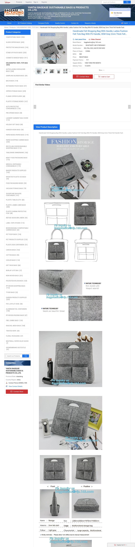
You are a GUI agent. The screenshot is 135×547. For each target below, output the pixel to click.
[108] (16, 310)
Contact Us (74, 23)
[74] (16, 188)
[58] (14, 304)
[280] (16, 206)
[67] (16, 315)
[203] (16, 52)
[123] (16, 239)
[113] (16, 147)
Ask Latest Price (80, 39)
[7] (17, 342)
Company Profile (43, 23)
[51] (16, 245)
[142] (16, 171)
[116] (17, 119)
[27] (14, 336)
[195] (17, 47)
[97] (16, 86)
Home (9, 23)
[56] (15, 130)
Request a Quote (90, 23)
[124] (14, 320)
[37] (14, 270)
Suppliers (29, 2)
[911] (17, 58)
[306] (15, 37)
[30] (12, 331)
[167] (17, 101)
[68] (15, 96)
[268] (15, 70)
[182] (17, 152)
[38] (14, 113)
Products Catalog (25, 23)
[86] (13, 265)
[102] (13, 250)
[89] (14, 124)
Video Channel (96, 39)
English (124, 23)
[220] (16, 298)
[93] (16, 178)
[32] (12, 292)
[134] (13, 234)
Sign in (36, 2)
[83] (15, 200)
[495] (15, 42)
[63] (17, 229)
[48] (16, 212)
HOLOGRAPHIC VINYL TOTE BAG (28, 27)
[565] (17, 64)
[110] (16, 159)
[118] (12, 81)
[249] (16, 91)
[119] (17, 135)
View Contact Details (15, 386)
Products (19, 2)
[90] (12, 255)
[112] (15, 287)
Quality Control (60, 23)
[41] (16, 348)
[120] (16, 281)
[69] (16, 76)
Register (44, 2)
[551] (14, 275)
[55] (16, 183)
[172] (13, 165)
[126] (13, 107)
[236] (17, 141)
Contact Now (16, 392)
